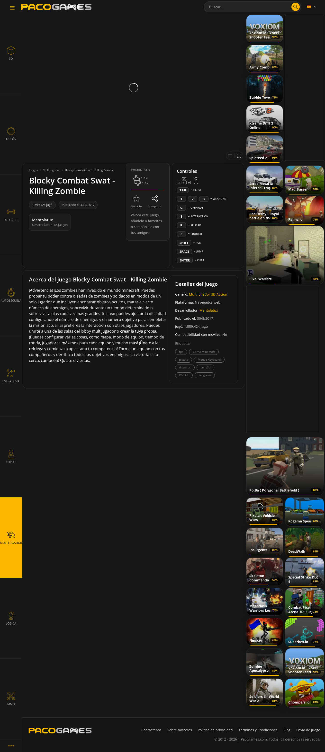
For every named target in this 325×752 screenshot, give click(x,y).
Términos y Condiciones (258, 730)
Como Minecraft (204, 352)
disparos (185, 367)
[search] (295, 7)
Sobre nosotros (179, 730)
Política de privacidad (215, 730)
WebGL (184, 375)
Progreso (205, 375)
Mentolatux (208, 310)
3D (213, 294)
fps (181, 352)
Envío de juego (308, 730)
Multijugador (199, 294)
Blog (286, 730)
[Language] (312, 6)
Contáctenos (151, 730)
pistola (183, 359)
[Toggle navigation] (12, 8)
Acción (222, 294)
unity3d (205, 367)
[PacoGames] (60, 730)
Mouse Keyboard (209, 359)
